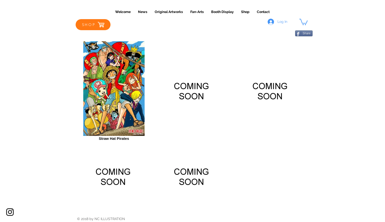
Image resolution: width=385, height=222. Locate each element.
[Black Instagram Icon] (10, 212)
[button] (303, 21)
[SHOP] (93, 24)
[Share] (304, 33)
